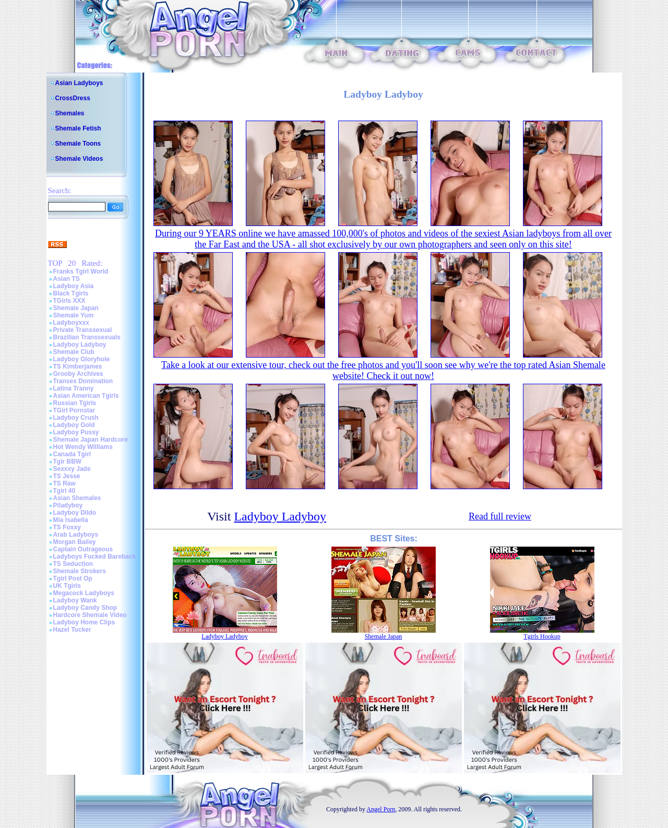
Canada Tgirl (72, 454)
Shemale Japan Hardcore (90, 439)
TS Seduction (73, 563)
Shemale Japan (76, 308)
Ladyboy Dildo (75, 512)
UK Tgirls (67, 585)
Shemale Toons (78, 143)
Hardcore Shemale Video (90, 615)
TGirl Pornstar (74, 410)
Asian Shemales (77, 498)
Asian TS (66, 278)
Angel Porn (380, 809)
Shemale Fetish (78, 128)
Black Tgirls (71, 293)
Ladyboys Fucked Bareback (94, 556)
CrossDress (72, 98)
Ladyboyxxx (71, 322)
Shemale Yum (73, 315)
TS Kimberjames (77, 366)
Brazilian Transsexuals (87, 337)
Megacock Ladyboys (83, 593)
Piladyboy (68, 505)
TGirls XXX (69, 300)
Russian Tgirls (75, 403)
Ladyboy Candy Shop (85, 607)
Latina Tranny (73, 388)
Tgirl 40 (64, 490)
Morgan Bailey (74, 542)
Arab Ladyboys (76, 534)
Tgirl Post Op (72, 578)
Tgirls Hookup (541, 636)
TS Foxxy (67, 527)
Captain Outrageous (83, 549)
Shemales (70, 113)
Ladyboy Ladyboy (79, 344)
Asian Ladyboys (79, 83)
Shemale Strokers (79, 571)
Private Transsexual (82, 330)
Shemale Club (73, 352)
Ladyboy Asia (73, 286)
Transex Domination (83, 381)
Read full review (500, 516)
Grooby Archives (78, 373)
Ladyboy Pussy (76, 432)
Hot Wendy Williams (83, 447)
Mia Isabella (70, 520)
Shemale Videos (79, 158)
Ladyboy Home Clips (84, 622)
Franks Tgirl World (81, 271)
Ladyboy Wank (75, 600)
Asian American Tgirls (86, 395)
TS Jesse (66, 476)
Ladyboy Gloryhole (81, 359)
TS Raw (64, 483)
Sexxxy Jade (72, 468)
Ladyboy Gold (74, 425)
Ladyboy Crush (76, 417)
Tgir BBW (67, 461)
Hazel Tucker (72, 629)
